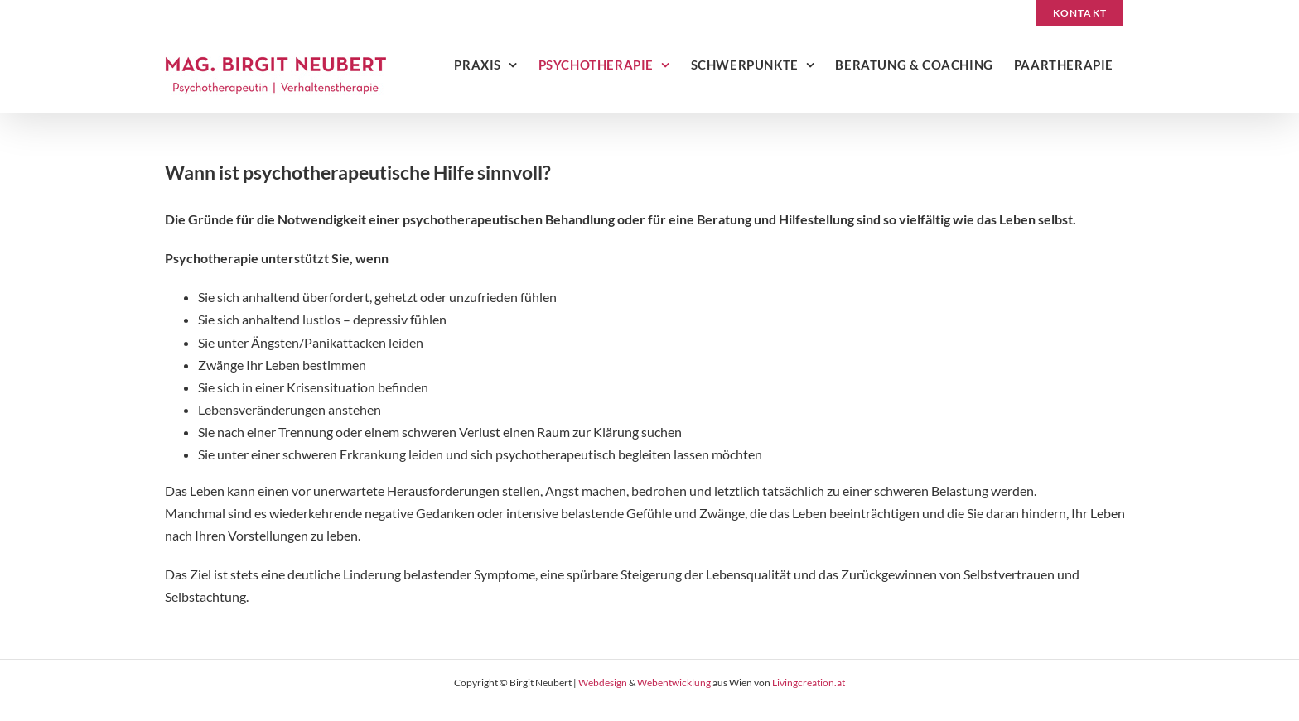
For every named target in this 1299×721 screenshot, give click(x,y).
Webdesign (602, 682)
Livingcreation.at (808, 682)
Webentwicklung (674, 682)
